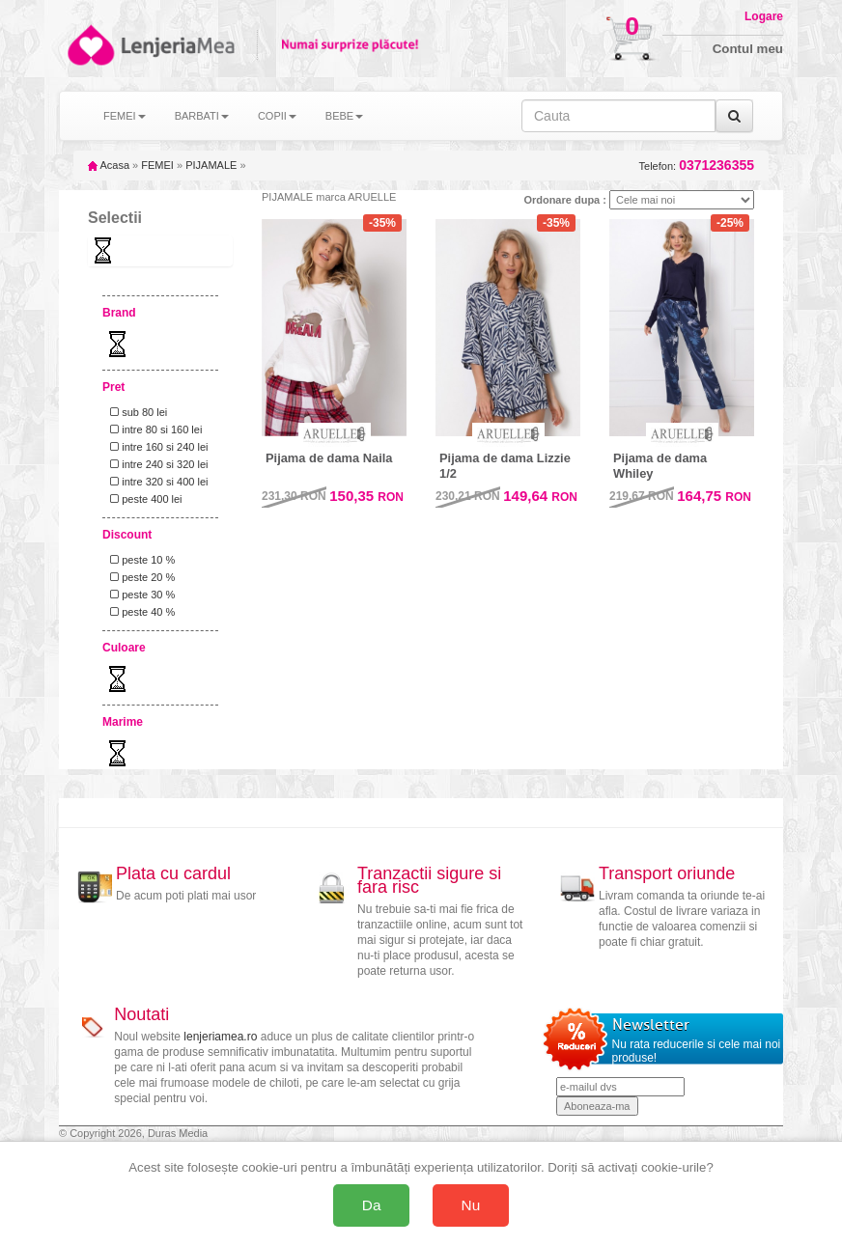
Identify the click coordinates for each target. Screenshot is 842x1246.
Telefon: (696, 165)
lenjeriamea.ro (220, 1036)
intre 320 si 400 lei (156, 481)
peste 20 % (139, 577)
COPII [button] (277, 116)
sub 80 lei (135, 412)
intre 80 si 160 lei (153, 429)
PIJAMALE (211, 165)
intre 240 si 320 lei (156, 464)
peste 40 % (139, 612)
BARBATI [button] (202, 116)
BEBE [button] (344, 116)
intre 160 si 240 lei (156, 447)
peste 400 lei (143, 499)
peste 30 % (139, 594)
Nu (471, 1205)
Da (371, 1205)
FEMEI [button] (124, 116)
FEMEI (157, 165)
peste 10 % (139, 560)
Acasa (108, 165)
